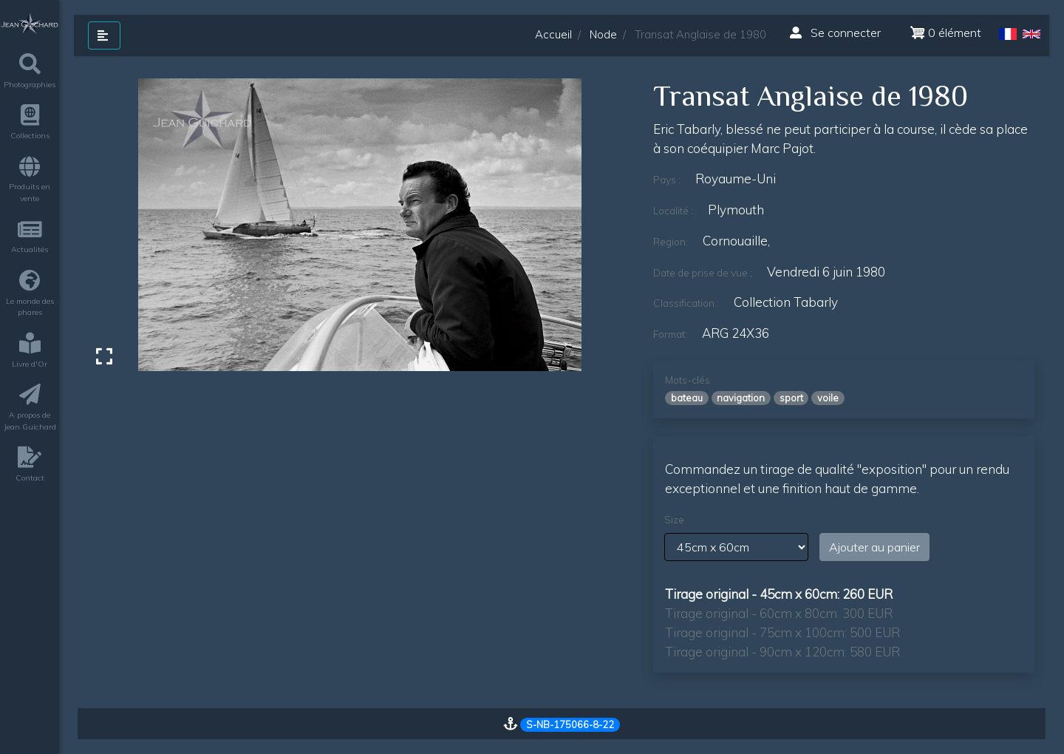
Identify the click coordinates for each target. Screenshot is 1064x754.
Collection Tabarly (786, 302)
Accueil (553, 34)
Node (603, 34)
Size (674, 520)
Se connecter (835, 32)
